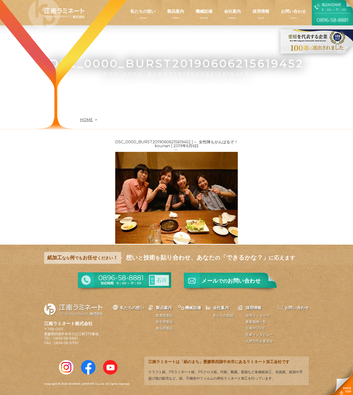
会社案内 (232, 11)
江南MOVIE (255, 328)
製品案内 (175, 11)
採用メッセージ (258, 315)
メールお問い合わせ (231, 280)
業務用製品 (164, 315)
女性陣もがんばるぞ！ (216, 142)
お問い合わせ (293, 11)
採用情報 (260, 11)
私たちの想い (142, 11)
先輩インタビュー (259, 334)
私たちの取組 (223, 315)
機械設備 (204, 11)
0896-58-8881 (65, 338)
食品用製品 (164, 328)
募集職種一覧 (256, 322)
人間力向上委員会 (259, 341)
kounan (162, 146)
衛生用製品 (164, 322)
